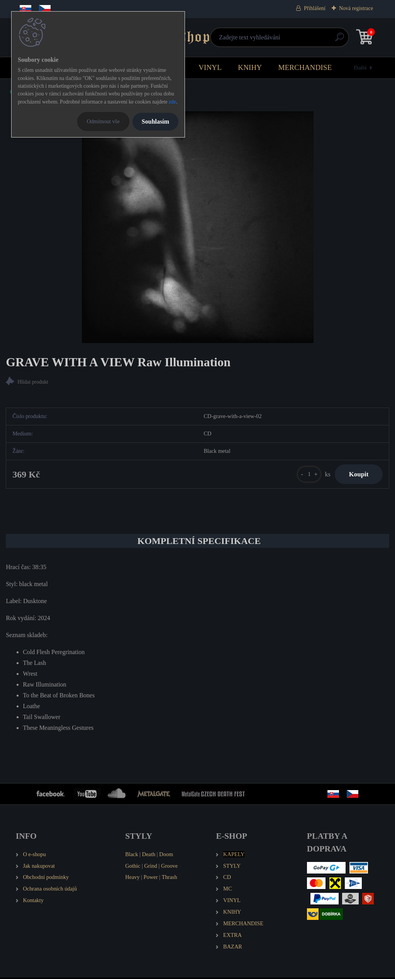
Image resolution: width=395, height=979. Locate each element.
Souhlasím (155, 121)
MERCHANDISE (305, 67)
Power (151, 878)
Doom (166, 856)
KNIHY (250, 67)
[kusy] (305, 475)
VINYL (210, 67)
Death (148, 856)
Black (131, 856)
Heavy (132, 878)
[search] (289, 40)
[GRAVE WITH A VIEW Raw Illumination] (198, 227)
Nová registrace (356, 8)
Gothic (132, 867)
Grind (150, 867)
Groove (169, 867)
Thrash (169, 878)
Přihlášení (314, 8)
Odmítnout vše (103, 121)
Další (360, 67)
